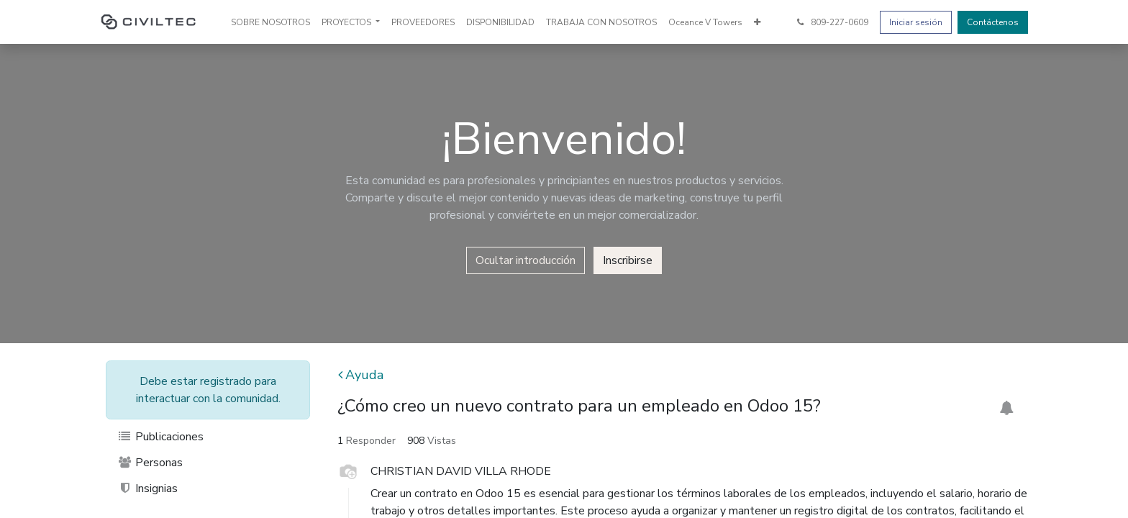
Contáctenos (993, 22)
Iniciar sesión (915, 22)
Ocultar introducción (526, 260)
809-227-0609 (831, 22)
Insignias (147, 488)
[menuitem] (270, 22)
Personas (150, 463)
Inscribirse (627, 260)
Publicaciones (160, 437)
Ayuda (360, 374)
